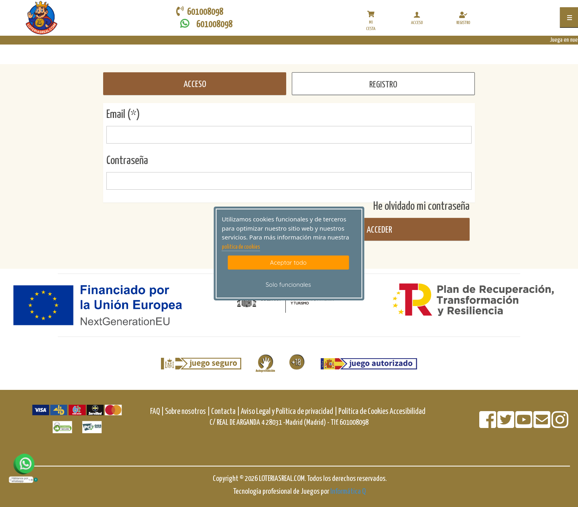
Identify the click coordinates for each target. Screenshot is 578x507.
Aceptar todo (288, 262)
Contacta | (225, 412)
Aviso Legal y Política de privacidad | (289, 412)
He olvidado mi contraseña (421, 206)
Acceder (378, 230)
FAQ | (157, 412)
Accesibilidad (407, 412)
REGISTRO (383, 84)
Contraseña (127, 160)
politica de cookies (241, 247)
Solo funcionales (288, 284)
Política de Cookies (363, 412)
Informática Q (348, 491)
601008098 (204, 23)
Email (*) (123, 114)
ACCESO (194, 84)
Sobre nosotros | (187, 412)
